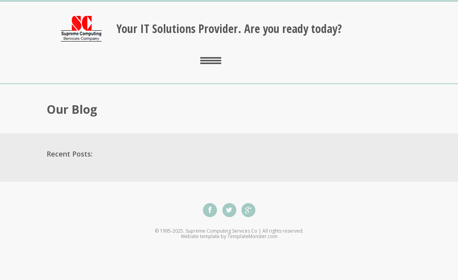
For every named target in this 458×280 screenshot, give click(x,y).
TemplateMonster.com (252, 236)
